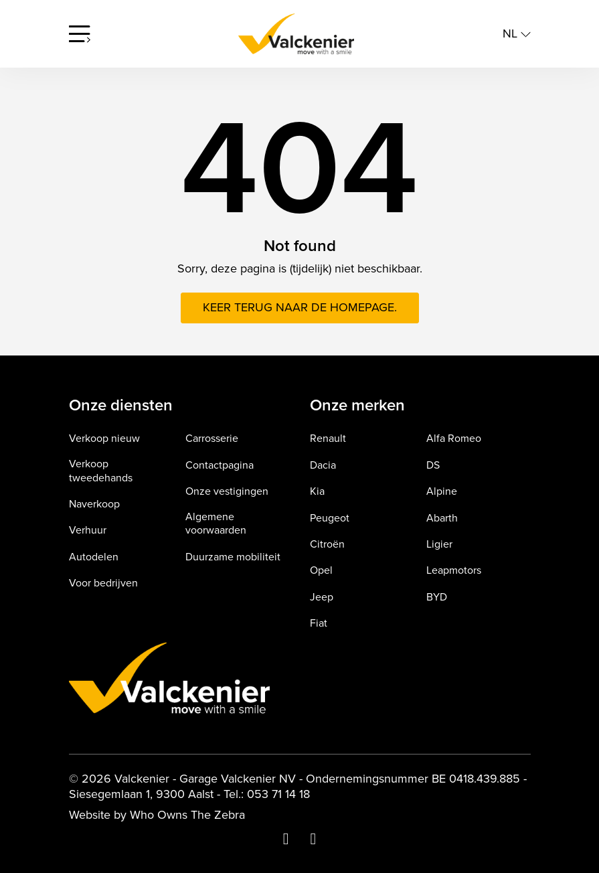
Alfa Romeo (453, 439)
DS (433, 466)
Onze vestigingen (226, 492)
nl (517, 34)
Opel (321, 571)
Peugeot (329, 518)
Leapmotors (453, 571)
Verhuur (87, 531)
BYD (436, 597)
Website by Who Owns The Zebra (157, 815)
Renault (328, 439)
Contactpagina (219, 466)
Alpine (441, 492)
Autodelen (93, 557)
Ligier (439, 545)
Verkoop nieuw (104, 439)
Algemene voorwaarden (215, 524)
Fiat (318, 624)
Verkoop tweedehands (101, 471)
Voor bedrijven (103, 583)
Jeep (321, 597)
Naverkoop (94, 504)
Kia (317, 492)
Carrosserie (211, 439)
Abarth (442, 518)
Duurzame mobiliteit (232, 557)
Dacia (323, 466)
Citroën (327, 545)
